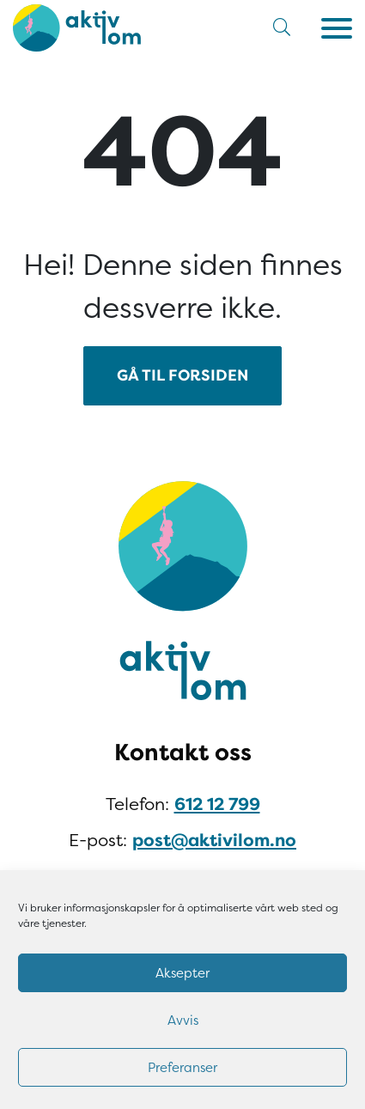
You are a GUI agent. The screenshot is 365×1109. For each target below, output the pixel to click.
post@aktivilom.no (214, 840)
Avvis (182, 1020)
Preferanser (182, 1067)
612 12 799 (217, 804)
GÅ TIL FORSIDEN (182, 375)
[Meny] (336, 28)
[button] (282, 27)
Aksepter (182, 973)
